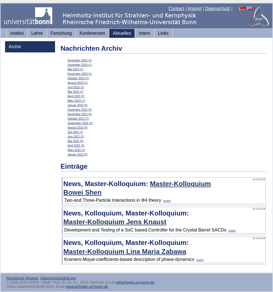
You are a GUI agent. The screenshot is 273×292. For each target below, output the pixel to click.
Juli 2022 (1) (75, 132)
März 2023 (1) (76, 100)
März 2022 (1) (76, 150)
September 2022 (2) (80, 123)
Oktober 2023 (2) (78, 78)
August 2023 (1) (78, 82)
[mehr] (167, 201)
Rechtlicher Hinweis (22, 278)
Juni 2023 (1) (76, 87)
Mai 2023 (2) (75, 91)
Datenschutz (217, 8)
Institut (17, 33)
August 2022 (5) (78, 127)
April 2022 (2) (76, 145)
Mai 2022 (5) (75, 141)
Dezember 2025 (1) (80, 60)
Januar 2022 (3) (78, 154)
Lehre (37, 33)
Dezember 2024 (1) (80, 64)
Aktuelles (122, 33)
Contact (176, 8)
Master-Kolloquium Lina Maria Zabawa (124, 251)
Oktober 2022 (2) (78, 118)
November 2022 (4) (80, 114)
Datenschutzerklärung (58, 278)
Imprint (194, 8)
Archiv (15, 46)
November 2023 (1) (80, 73)
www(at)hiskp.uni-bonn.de (87, 286)
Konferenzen (92, 33)
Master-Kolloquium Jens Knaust (115, 222)
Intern (144, 33)
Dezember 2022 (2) (80, 109)
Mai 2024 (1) (75, 69)
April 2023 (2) (76, 96)
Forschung (61, 33)
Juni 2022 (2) (76, 136)
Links (163, 33)
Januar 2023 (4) (78, 105)
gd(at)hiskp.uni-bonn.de (135, 282)
